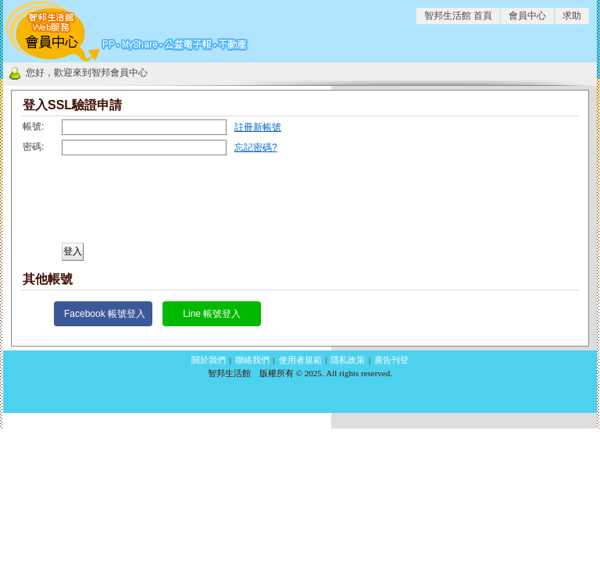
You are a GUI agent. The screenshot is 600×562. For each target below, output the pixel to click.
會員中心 (527, 15)
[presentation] (138, 204)
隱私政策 (347, 360)
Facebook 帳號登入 (104, 313)
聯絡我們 (252, 360)
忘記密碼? (255, 147)
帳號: (33, 126)
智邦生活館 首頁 (458, 15)
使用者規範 (300, 360)
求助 (571, 15)
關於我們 (208, 360)
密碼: (33, 146)
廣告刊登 (391, 360)
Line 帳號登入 (212, 313)
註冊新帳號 (257, 127)
